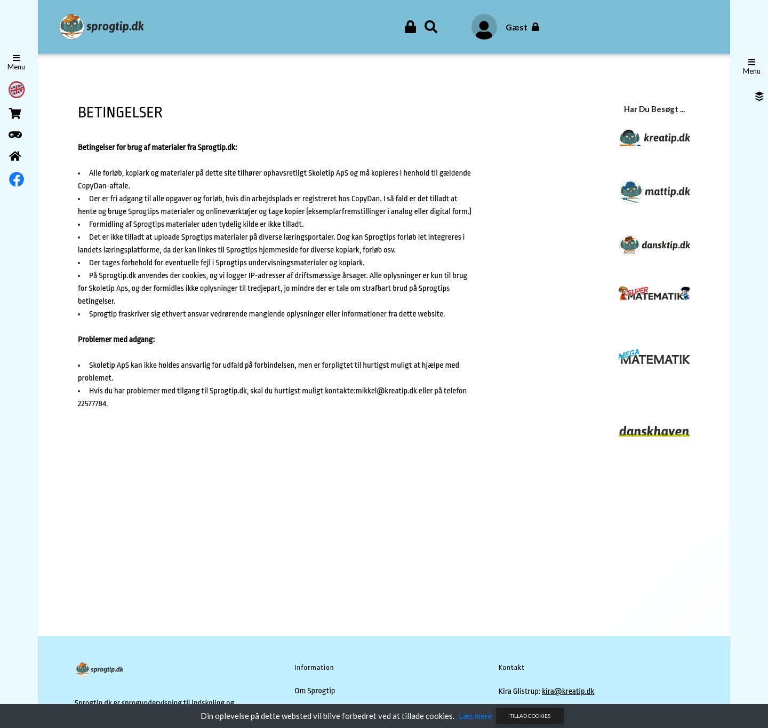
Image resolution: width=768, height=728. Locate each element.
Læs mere (475, 716)
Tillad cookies (530, 716)
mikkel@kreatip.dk (386, 390)
